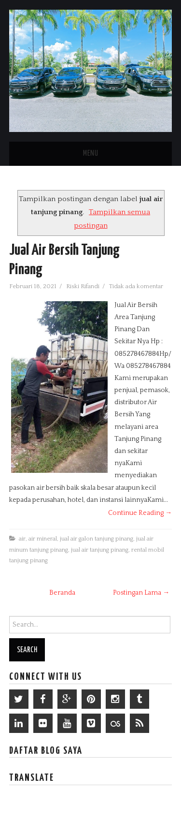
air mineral (42, 538)
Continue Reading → (140, 513)
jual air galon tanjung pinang (96, 538)
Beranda (62, 593)
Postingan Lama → (141, 593)
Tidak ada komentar (137, 286)
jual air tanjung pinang (99, 549)
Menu (90, 153)
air (22, 538)
